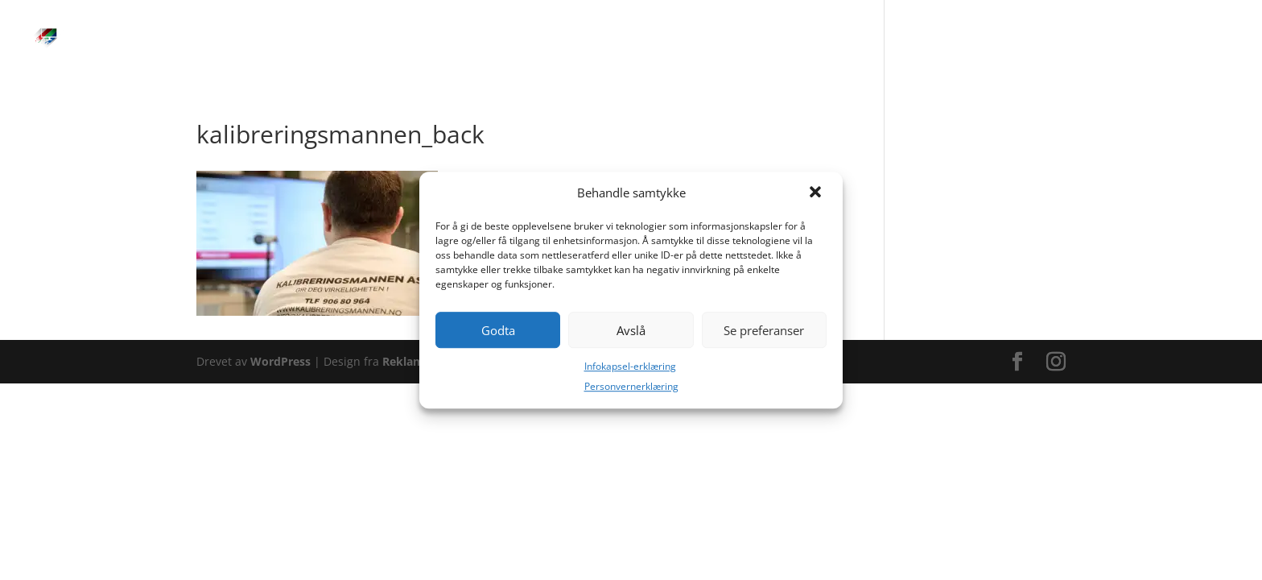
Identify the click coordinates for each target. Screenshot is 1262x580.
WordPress (280, 361)
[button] (817, 193)
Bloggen (1083, 39)
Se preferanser (764, 330)
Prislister (742, 39)
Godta (498, 330)
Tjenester (594, 39)
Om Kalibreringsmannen (967, 39)
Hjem (531, 39)
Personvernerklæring (631, 386)
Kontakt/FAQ (1166, 39)
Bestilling (669, 39)
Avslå (631, 330)
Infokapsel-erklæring (630, 366)
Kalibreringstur (831, 39)
